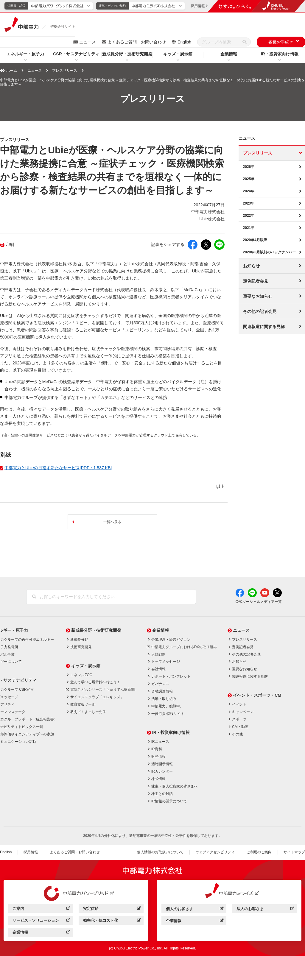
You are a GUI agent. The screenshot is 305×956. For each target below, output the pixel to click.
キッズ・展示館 (177, 54)
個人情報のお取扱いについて (160, 852)
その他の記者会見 (259, 311)
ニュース (87, 42)
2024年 (249, 191)
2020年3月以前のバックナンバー (269, 252)
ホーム (11, 70)
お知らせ (251, 265)
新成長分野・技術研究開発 (127, 54)
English (184, 42)
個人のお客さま (179, 909)
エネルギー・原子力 (25, 54)
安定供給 (91, 908)
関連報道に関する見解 (264, 326)
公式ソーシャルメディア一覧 (258, 602)
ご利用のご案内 (259, 852)
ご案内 (18, 908)
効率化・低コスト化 (100, 920)
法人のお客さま (250, 909)
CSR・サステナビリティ (76, 54)
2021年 (249, 228)
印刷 (10, 244)
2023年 (249, 203)
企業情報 (228, 54)
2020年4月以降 (255, 240)
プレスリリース (64, 70)
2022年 (249, 215)
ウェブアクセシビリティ (215, 852)
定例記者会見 (255, 281)
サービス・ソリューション (36, 920)
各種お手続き (280, 42)
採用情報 (31, 852)
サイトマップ (294, 852)
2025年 (249, 179)
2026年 (249, 167)
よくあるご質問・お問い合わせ (137, 42)
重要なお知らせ (257, 296)
